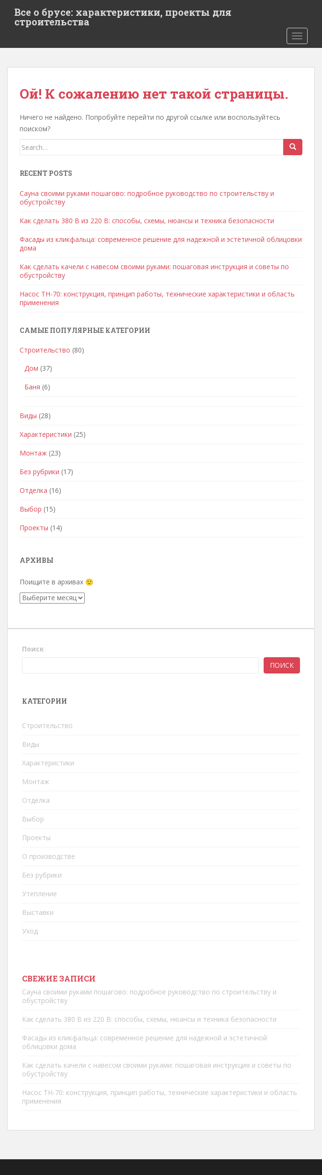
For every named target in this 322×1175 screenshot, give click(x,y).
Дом (31, 368)
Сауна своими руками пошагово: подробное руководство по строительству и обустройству (147, 197)
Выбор (31, 508)
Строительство (45, 349)
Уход (30, 930)
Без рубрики (39, 471)
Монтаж (33, 452)
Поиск (33, 648)
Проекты (34, 527)
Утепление (39, 893)
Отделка (33, 490)
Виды (28, 415)
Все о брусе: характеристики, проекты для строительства (123, 15)
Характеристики (46, 434)
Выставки (38, 912)
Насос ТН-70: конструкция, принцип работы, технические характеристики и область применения (157, 298)
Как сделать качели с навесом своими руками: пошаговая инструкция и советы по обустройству (154, 271)
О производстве (48, 856)
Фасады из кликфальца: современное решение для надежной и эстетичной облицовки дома (161, 243)
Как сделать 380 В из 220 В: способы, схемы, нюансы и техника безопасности (147, 220)
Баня (32, 386)
